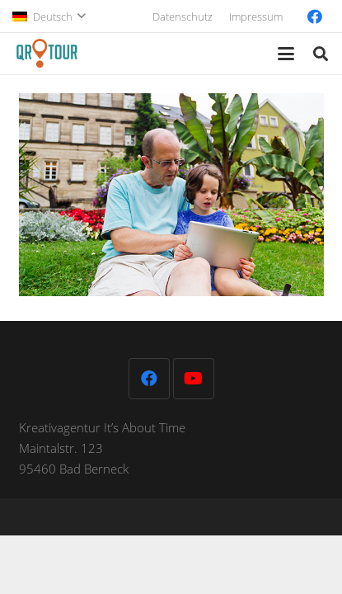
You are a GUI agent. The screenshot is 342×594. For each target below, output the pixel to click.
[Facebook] (315, 16)
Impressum (256, 16)
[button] (49, 16)
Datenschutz (182, 16)
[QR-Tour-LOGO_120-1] (46, 53)
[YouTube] (193, 378)
